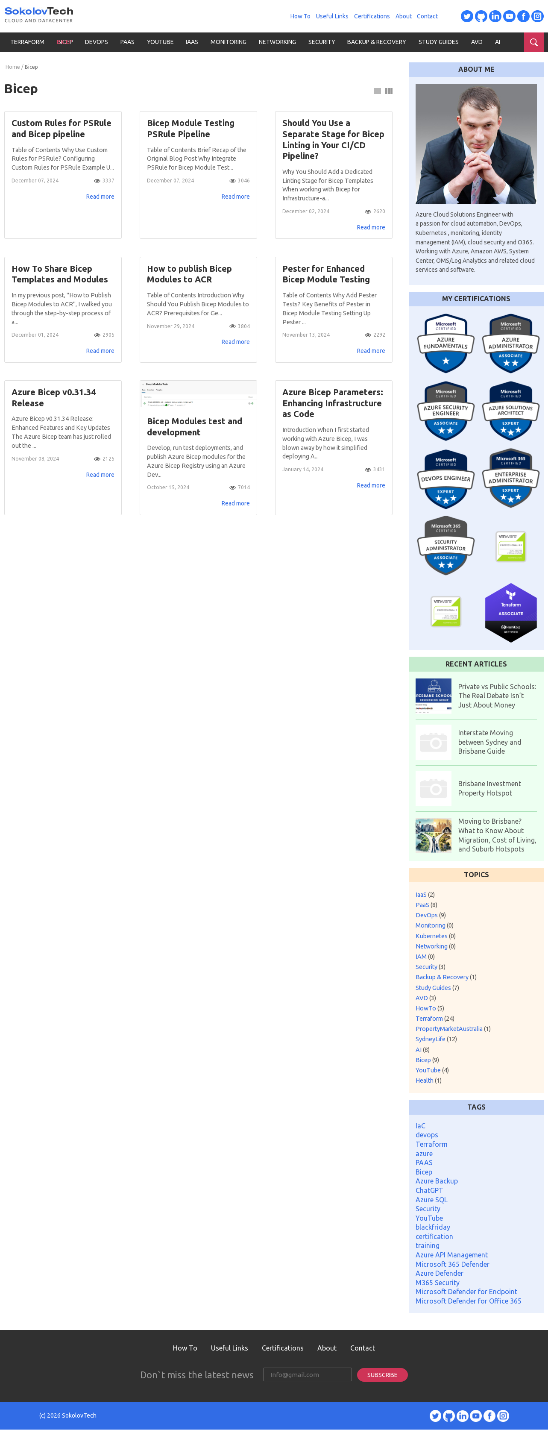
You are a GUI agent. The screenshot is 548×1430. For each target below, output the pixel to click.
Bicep (65, 41)
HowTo (430, 1008)
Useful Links (332, 16)
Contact (427, 16)
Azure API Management (452, 1255)
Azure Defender (439, 1273)
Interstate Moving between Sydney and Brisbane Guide (490, 742)
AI (497, 41)
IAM (425, 956)
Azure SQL (432, 1200)
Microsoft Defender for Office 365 (469, 1301)
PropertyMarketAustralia (453, 1028)
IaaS (192, 41)
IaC (420, 1126)
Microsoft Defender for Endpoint (466, 1291)
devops (427, 1135)
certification (434, 1236)
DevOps (96, 41)
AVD (477, 41)
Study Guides (439, 41)
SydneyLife (436, 1039)
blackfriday (433, 1227)
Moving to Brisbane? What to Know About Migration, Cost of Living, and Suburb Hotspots (497, 835)
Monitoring (228, 41)
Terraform (27, 41)
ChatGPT (429, 1190)
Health (429, 1080)
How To (300, 16)
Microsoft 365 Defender (452, 1264)
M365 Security (438, 1282)
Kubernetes (436, 936)
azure (424, 1153)
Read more (100, 198)
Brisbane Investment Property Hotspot (489, 788)
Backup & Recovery (376, 41)
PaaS (127, 41)
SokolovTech (79, 1415)
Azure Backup (437, 1181)
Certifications (372, 16)
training (428, 1245)
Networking (277, 41)
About (404, 16)
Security (321, 41)
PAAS (424, 1162)
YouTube (160, 41)
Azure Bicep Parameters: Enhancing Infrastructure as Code (332, 408)
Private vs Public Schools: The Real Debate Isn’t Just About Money (497, 696)
